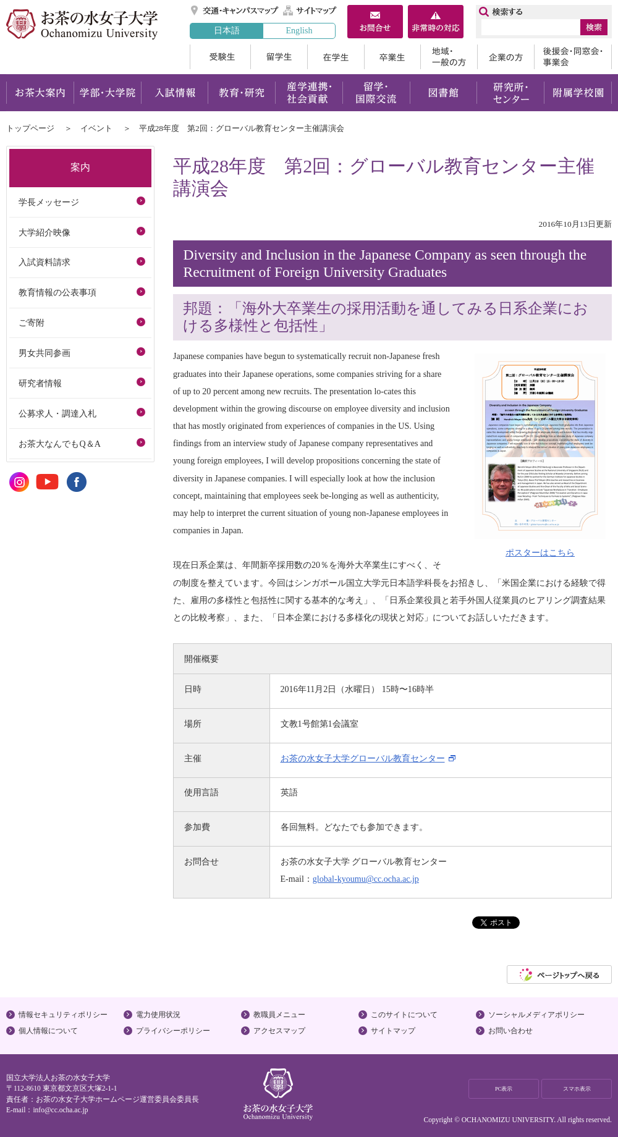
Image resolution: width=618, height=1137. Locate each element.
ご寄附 (31, 323)
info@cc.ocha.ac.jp (60, 1110)
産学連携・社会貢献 (308, 92)
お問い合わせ (510, 1030)
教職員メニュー (279, 1014)
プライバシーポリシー (173, 1030)
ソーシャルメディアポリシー (536, 1014)
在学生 (335, 56)
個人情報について (48, 1030)
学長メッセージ (49, 202)
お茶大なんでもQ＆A (59, 444)
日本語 (227, 30)
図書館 (443, 92)
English (299, 30)
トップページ (30, 128)
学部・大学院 (107, 92)
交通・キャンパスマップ (235, 10)
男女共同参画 (44, 353)
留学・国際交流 (376, 92)
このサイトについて (404, 1014)
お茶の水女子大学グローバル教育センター (363, 758)
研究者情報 (40, 383)
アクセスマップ (279, 1030)
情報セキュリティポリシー (63, 1014)
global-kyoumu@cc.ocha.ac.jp (366, 879)
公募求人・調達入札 (57, 413)
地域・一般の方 (448, 56)
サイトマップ (310, 10)
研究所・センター (510, 92)
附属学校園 (578, 92)
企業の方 (505, 56)
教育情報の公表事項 (57, 292)
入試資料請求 (44, 262)
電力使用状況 (158, 1014)
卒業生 (392, 56)
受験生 (220, 56)
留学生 (278, 56)
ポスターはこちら (540, 547)
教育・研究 (241, 92)
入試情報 (174, 92)
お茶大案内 (40, 92)
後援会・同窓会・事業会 (573, 56)
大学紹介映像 (44, 232)
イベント (96, 128)
